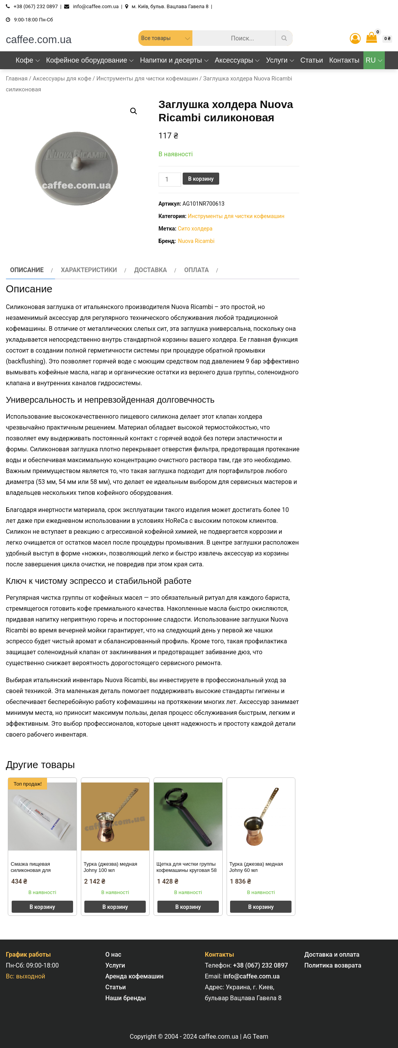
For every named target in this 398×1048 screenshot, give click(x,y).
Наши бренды (125, 998)
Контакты (344, 60)
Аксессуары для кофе (62, 78)
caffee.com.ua (39, 39)
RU (374, 60)
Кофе (28, 60)
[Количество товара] (170, 180)
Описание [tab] (27, 270)
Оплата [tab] (196, 270)
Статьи (311, 60)
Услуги (280, 60)
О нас (113, 954)
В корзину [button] (42, 907)
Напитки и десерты (174, 60)
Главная (17, 78)
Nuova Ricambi (196, 241)
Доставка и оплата (332, 954)
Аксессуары (237, 60)
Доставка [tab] (150, 270)
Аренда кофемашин (134, 976)
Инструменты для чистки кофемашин (147, 78)
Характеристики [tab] (89, 270)
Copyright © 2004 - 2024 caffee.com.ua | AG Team (199, 1036)
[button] (134, 111)
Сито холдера (195, 228)
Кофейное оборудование (90, 60)
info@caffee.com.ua (251, 976)
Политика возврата (332, 965)
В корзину (201, 179)
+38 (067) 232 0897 (260, 965)
